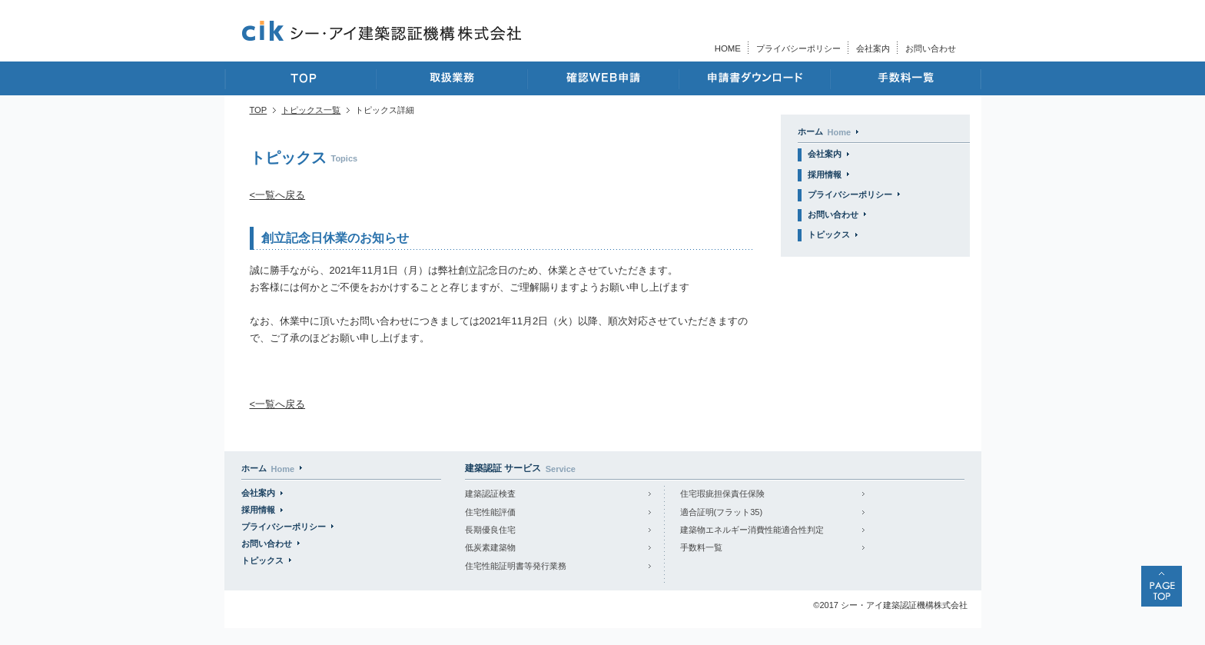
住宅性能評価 (490, 512)
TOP (258, 110)
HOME (728, 48)
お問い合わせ (930, 48)
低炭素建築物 (490, 547)
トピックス (829, 234)
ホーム (824, 131)
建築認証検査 (490, 493)
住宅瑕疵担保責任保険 (722, 493)
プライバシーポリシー (798, 48)
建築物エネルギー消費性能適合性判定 (752, 529)
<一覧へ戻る (278, 195)
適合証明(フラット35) (721, 512)
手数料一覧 (701, 547)
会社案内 (873, 48)
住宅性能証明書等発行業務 (515, 565)
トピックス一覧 (310, 110)
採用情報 (825, 174)
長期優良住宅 (490, 529)
